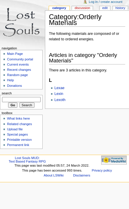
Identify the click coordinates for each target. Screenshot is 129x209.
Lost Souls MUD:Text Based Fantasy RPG (27, 159)
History (120, 8)
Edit (105, 8)
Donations (14, 85)
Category (59, 8)
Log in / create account (105, 1)
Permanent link (18, 145)
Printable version (19, 139)
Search (7, 93)
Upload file (15, 129)
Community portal (20, 59)
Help (10, 80)
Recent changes (19, 69)
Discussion (82, 8)
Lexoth (60, 100)
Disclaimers (81, 175)
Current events (18, 64)
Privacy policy (102, 170)
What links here (18, 118)
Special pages (17, 134)
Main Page (15, 53)
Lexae (59, 88)
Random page (17, 75)
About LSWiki (54, 175)
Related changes (19, 124)
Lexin (58, 94)
